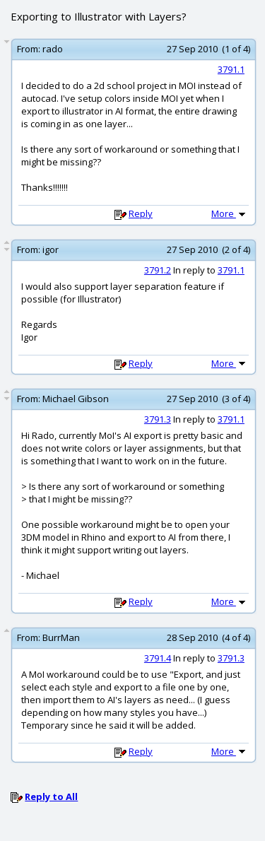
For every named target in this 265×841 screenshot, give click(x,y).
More (229, 213)
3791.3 (157, 419)
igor (50, 249)
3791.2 (157, 270)
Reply (141, 213)
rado (52, 48)
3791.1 (231, 69)
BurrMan (61, 637)
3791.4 (157, 658)
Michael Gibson (75, 398)
